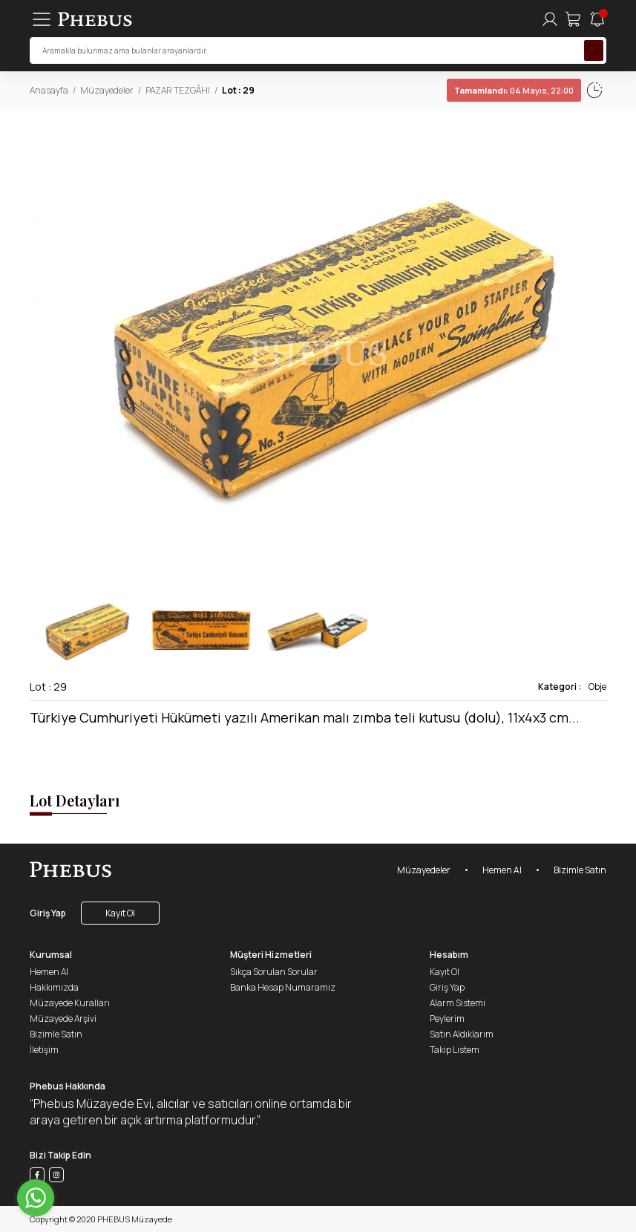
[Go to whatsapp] (35, 1197)
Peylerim (447, 1018)
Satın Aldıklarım (462, 1034)
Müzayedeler (107, 90)
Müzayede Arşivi (63, 1018)
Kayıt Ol (120, 913)
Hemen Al (502, 870)
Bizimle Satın (580, 870)
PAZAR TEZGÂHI (177, 90)
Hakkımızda (54, 987)
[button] (594, 342)
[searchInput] (318, 50)
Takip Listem (454, 1049)
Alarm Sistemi (457, 1003)
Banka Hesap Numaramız (282, 987)
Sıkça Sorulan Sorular (274, 971)
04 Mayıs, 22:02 (483, 90)
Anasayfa (49, 90)
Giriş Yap (48, 913)
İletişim (44, 1049)
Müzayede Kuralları (70, 1003)
